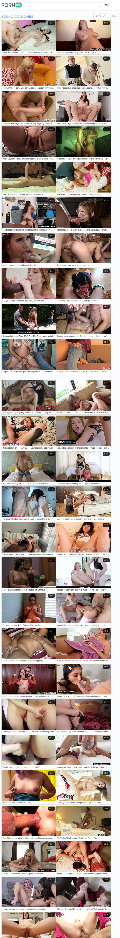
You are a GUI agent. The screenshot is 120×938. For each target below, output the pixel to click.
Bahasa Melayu (95, 929)
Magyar (23, 931)
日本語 (110, 926)
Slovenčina (70, 926)
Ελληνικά (7, 931)
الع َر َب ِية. (87, 926)
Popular (100, 16)
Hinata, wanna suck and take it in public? (23, 801)
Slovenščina (42, 926)
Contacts (31, 918)
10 (109, 592)
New (113, 16)
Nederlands (22, 929)
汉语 (76, 929)
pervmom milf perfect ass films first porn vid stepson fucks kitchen (35, 787)
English (13, 929)
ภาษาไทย (68, 929)
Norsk (95, 926)
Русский (24, 926)
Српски (51, 929)
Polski (54, 931)
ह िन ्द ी (83, 929)
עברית (48, 931)
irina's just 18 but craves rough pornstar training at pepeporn (33, 794)
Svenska (15, 926)
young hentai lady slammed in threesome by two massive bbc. (34, 753)
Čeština (15, 931)
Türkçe (79, 926)
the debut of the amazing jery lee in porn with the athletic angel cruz (36, 730)
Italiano (31, 931)
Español (32, 926)
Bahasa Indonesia (56, 926)
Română (6, 926)
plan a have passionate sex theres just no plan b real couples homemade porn (42, 770)
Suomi (5, 929)
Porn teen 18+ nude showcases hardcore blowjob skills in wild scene (37, 746)
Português (39, 931)
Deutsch (32, 929)
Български (41, 929)
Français (59, 929)
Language (107, 5)
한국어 (102, 926)
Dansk (106, 929)
